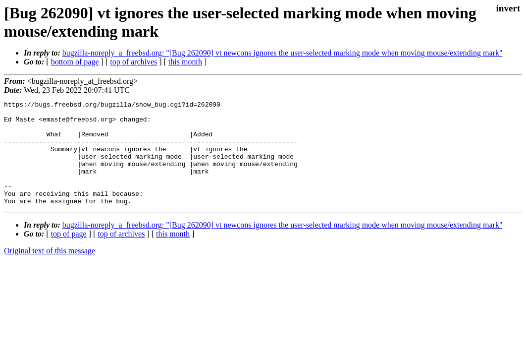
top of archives (133, 62)
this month (185, 62)
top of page (69, 254)
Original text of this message (49, 271)
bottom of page (75, 62)
